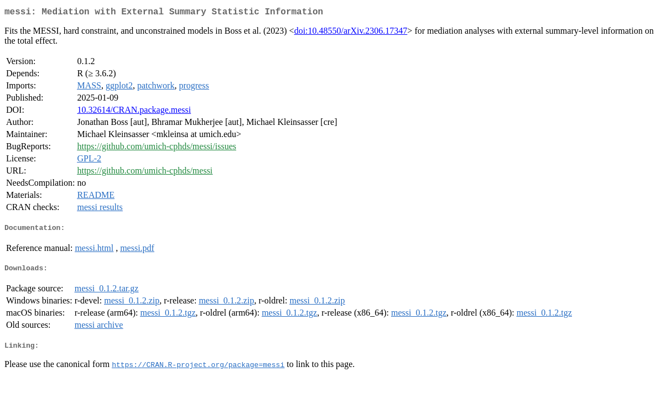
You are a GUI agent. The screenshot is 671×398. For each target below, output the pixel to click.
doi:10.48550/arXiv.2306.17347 (351, 33)
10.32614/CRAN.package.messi (134, 112)
